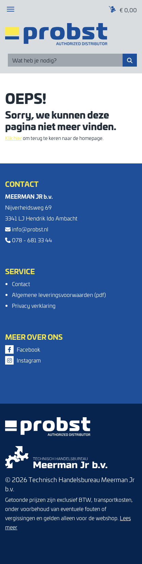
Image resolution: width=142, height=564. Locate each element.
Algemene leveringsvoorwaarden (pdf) (59, 294)
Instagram (23, 360)
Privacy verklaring (34, 305)
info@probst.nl (26, 229)
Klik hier (13, 138)
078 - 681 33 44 (28, 240)
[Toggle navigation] (10, 9)
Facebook (22, 349)
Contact (21, 283)
